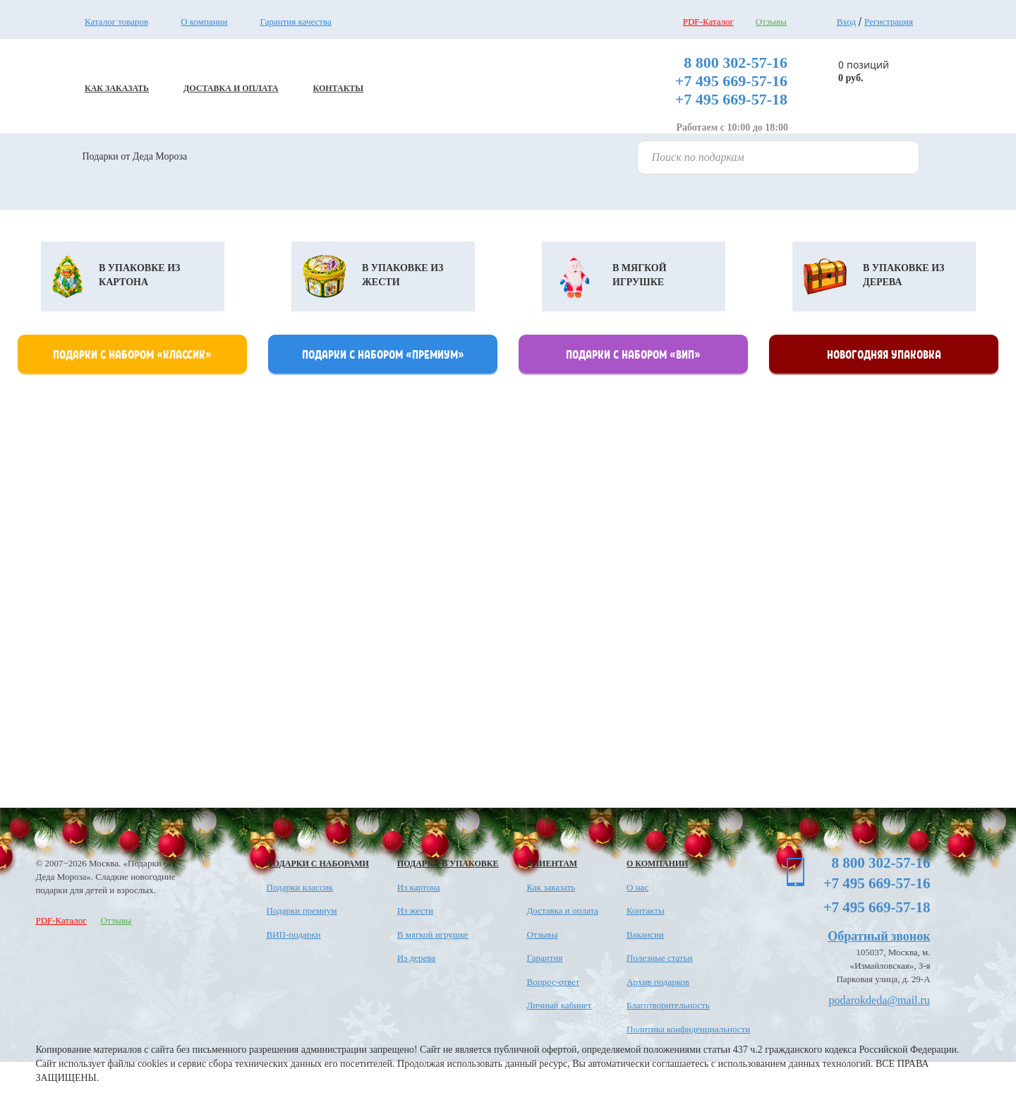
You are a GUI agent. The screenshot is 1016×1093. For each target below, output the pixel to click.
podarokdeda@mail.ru (879, 1000)
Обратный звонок (879, 936)
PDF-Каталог (708, 21)
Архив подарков (658, 981)
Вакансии (645, 934)
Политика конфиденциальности (688, 1029)
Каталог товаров (116, 21)
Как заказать (550, 887)
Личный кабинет (558, 1005)
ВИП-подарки (294, 934)
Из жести (415, 910)
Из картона (418, 887)
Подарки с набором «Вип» (633, 354)
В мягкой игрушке (432, 934)
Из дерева (416, 957)
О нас (637, 887)
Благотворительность (668, 1005)
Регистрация (888, 21)
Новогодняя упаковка (884, 354)
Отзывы (771, 21)
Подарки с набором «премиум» (383, 354)
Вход (846, 21)
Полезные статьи (660, 957)
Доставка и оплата (562, 910)
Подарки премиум (302, 910)
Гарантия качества (296, 21)
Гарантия (544, 957)
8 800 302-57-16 (735, 62)
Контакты (646, 910)
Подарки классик (300, 887)
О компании (204, 21)
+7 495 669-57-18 (731, 99)
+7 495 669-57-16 (731, 81)
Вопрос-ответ (552, 981)
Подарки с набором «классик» (132, 354)
